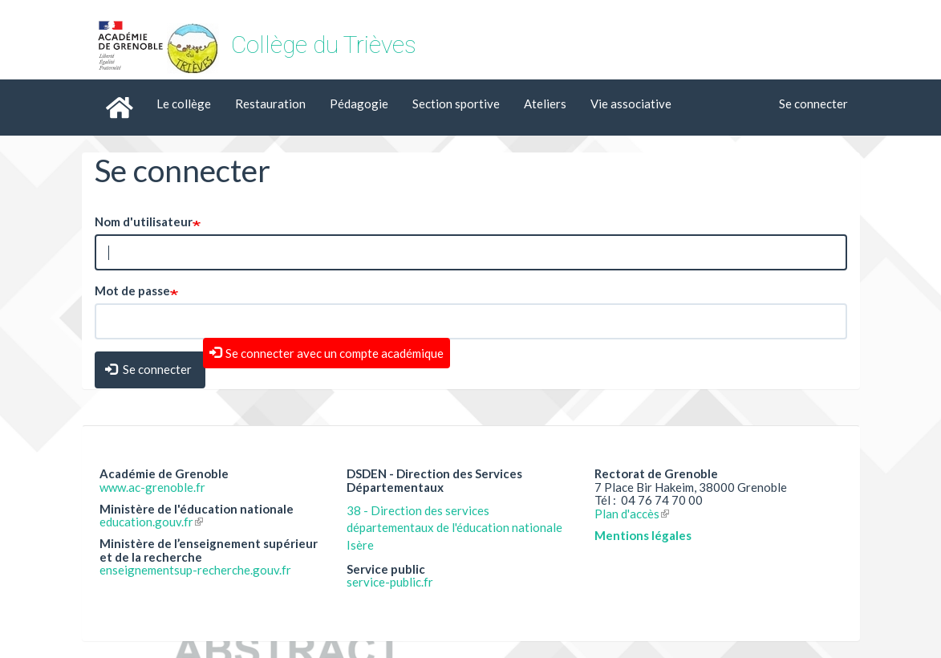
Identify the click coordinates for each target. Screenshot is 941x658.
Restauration (270, 103)
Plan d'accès (631, 513)
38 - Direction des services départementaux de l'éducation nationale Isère (454, 527)
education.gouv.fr (151, 521)
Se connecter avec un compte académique (334, 353)
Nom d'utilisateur (144, 221)
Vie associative (630, 103)
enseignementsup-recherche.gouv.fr (195, 570)
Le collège (183, 103)
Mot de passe (132, 290)
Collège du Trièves (323, 44)
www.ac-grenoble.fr (152, 487)
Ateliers (545, 103)
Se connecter (813, 103)
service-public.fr (390, 582)
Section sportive (456, 103)
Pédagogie (359, 103)
